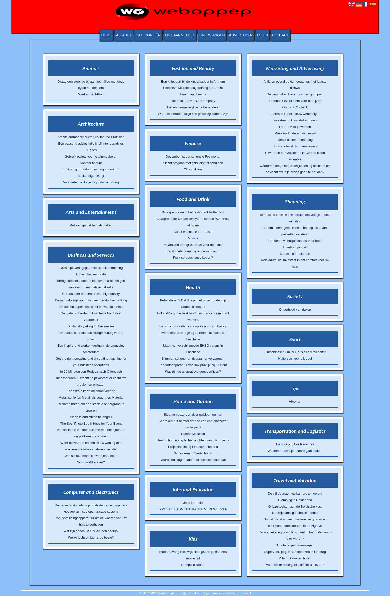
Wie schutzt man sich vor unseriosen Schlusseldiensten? (91, 459)
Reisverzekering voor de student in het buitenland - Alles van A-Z (294, 535)
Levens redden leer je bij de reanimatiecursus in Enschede (193, 336)
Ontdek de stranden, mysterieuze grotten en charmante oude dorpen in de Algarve (295, 522)
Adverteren (241, 35)
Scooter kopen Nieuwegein (295, 545)
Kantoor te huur (91, 163)
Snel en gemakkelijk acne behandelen (193, 107)
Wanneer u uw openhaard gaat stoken (295, 451)
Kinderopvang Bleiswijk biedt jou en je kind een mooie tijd (193, 555)
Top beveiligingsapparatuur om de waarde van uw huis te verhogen (91, 521)
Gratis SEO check (295, 107)
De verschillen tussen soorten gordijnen (295, 94)
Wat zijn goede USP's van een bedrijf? (90, 531)
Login (262, 35)
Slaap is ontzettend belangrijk (91, 417)
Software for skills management (294, 146)
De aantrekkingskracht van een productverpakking (91, 300)
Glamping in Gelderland (295, 500)
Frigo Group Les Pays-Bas (295, 444)
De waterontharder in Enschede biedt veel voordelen (91, 316)
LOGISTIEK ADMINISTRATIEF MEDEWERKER (192, 509)
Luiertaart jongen (295, 247)
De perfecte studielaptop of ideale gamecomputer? (91, 505)
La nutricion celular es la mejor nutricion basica (193, 326)
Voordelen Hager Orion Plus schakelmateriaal (193, 460)
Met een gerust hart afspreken (90, 225)
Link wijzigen (212, 35)
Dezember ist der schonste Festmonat (193, 156)
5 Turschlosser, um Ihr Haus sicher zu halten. (295, 352)
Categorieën (148, 35)
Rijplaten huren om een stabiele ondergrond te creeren (91, 407)
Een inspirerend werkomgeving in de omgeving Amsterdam (91, 349)
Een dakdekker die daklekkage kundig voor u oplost (91, 336)
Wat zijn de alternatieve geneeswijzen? (193, 371)
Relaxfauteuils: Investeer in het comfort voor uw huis (295, 263)
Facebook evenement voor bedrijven (295, 101)
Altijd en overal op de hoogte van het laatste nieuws (295, 85)
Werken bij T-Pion (91, 94)
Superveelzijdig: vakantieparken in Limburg (295, 552)
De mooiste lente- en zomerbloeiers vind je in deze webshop (295, 218)
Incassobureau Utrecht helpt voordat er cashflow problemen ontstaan (91, 381)
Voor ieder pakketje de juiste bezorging (91, 182)
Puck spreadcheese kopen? (193, 257)
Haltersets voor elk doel (295, 358)
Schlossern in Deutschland (193, 453)
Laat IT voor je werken (295, 127)
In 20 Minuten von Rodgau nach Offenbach (91, 371)
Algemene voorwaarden (220, 593)
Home (106, 35)
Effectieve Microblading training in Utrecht (193, 88)
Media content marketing (295, 140)
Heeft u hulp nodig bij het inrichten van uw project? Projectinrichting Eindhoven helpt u (193, 443)
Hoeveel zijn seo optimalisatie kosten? (91, 511)
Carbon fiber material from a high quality (91, 294)
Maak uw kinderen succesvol (295, 133)
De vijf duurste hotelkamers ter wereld (295, 493)
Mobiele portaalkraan (295, 253)
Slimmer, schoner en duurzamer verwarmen (193, 358)
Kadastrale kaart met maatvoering (91, 391)
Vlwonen (295, 401)
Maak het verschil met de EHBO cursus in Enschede (193, 349)
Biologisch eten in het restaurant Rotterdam (193, 212)
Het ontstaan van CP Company (193, 101)
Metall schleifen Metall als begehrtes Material (91, 397)
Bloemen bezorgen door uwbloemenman (193, 414)
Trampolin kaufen (193, 565)
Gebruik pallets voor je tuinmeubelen (91, 156)
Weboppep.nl (168, 593)
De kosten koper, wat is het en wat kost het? (91, 307)
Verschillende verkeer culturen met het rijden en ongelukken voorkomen (91, 433)
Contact (280, 35)
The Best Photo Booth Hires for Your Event (91, 423)
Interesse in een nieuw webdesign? (295, 114)
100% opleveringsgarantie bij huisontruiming (91, 268)
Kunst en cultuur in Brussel (193, 232)
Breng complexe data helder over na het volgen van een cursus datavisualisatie (91, 284)
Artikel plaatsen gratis (91, 274)
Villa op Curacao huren (295, 558)
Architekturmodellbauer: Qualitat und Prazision (91, 137)
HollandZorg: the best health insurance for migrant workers (193, 316)
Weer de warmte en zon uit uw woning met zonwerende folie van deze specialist (90, 446)
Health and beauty (193, 94)
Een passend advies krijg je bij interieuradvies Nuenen (91, 147)
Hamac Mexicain (193, 434)
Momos (193, 238)
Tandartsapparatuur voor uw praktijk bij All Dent (193, 365)
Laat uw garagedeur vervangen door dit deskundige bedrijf (91, 173)
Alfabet (123, 35)
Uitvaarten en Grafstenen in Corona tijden (295, 153)
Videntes (295, 159)
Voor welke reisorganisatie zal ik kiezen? (295, 565)
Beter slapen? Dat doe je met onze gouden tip (193, 300)
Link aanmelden (180, 35)
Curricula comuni (193, 307)
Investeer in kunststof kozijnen (295, 120)
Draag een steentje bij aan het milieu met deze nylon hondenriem (91, 85)
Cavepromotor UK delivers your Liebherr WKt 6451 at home (192, 222)
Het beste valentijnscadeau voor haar (295, 241)
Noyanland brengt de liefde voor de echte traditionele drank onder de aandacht (193, 248)
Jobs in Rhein (193, 503)
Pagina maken (190, 593)
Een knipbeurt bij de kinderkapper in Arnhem (193, 81)
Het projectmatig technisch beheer (294, 513)
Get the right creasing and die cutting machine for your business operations (91, 362)
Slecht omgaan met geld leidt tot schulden (193, 163)
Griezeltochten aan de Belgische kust (295, 506)
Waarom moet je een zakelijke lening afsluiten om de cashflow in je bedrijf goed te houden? (295, 169)
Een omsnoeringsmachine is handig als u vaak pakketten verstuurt (295, 231)
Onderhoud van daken (295, 309)
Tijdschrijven (193, 169)
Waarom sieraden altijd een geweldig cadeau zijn (193, 114)
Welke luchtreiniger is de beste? (91, 537)
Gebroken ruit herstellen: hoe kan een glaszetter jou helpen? (193, 424)
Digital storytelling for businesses (90, 326)
